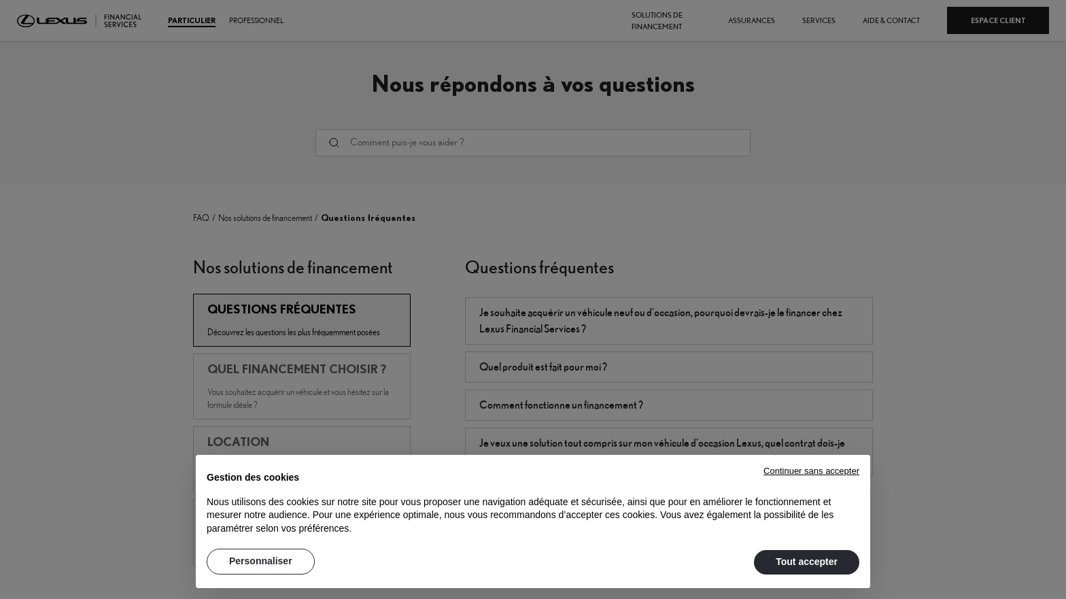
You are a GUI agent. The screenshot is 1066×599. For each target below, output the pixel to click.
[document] (533, 500)
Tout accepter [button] (807, 561)
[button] (811, 469)
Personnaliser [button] (260, 560)
